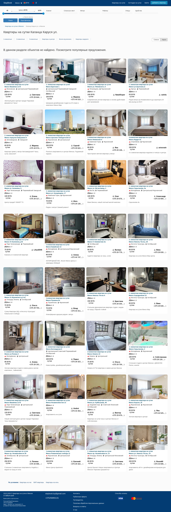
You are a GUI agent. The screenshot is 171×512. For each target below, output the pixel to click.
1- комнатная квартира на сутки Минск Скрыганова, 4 (141, 348)
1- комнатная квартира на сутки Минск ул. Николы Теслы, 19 (141, 452)
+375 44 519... (77, 99)
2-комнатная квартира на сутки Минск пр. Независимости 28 (16, 452)
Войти (147, 3)
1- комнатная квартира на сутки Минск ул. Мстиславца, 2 (99, 187)
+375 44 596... (35, 464)
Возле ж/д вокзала (65, 39)
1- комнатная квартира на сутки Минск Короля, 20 (141, 401)
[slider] (3, 13)
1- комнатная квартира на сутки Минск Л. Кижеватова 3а (99, 241)
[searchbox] (53, 10)
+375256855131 (52, 498)
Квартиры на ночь (52, 482)
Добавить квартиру (159, 3)
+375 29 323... (77, 362)
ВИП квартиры (39, 482)
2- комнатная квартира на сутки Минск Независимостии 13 (58, 401)
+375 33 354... (77, 411)
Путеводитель (78, 500)
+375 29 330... (118, 304)
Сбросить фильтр (28, 17)
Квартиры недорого (82, 39)
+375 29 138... (118, 150)
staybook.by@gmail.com (55, 494)
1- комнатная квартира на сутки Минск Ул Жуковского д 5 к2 (16, 296)
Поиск (10, 20)
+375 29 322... (77, 464)
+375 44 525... (160, 413)
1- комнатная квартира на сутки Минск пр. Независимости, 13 (99, 452)
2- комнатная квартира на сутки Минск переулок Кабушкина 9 (16, 136)
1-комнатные (7, 39)
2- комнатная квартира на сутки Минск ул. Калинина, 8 (16, 187)
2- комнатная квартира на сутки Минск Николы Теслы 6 (99, 294)
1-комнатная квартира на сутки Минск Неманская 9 (99, 138)
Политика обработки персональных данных (88, 503)
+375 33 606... (160, 464)
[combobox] (53, 11)
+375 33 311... (77, 311)
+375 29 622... (77, 148)
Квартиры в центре (48, 39)
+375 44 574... (35, 148)
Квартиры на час (26, 482)
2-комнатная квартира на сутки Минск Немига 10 (99, 353)
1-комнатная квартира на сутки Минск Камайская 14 (57, 246)
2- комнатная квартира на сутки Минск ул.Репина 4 (16, 353)
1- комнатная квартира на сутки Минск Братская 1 (58, 86)
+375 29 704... (35, 308)
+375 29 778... (118, 252)
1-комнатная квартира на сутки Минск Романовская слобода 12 (58, 452)
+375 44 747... (77, 257)
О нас (75, 510)
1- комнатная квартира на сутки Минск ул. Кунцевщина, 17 (58, 192)
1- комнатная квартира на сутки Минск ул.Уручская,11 (141, 86)
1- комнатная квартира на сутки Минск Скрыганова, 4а (141, 187)
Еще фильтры (26, 20)
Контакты (76, 493)
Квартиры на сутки (118, 3)
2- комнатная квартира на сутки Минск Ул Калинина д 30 (16, 241)
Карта (164, 40)
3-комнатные (33, 39)
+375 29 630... (160, 252)
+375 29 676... (118, 199)
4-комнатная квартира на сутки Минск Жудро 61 (140, 138)
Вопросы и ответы (79, 506)
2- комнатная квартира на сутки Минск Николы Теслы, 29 (141, 241)
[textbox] (69, 11)
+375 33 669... (160, 199)
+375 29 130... (77, 204)
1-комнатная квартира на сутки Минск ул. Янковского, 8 (99, 86)
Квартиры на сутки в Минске (23, 493)
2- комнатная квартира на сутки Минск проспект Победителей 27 (58, 136)
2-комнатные (20, 39)
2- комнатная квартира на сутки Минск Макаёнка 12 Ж (16, 86)
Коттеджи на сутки (134, 3)
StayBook (7, 3)
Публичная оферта (80, 497)
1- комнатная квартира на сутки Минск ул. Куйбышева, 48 (99, 401)
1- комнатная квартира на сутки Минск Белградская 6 (58, 348)
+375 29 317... (35, 199)
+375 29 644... (35, 97)
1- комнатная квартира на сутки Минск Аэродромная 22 (141, 294)
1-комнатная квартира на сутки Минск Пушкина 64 (57, 299)
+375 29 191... (35, 364)
